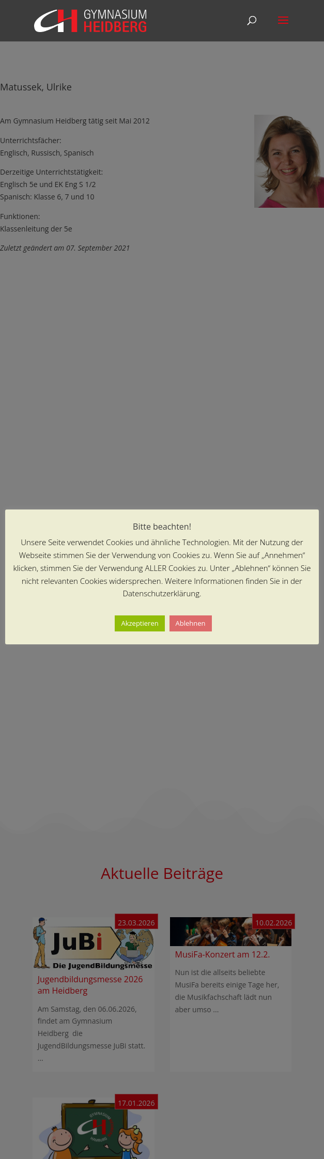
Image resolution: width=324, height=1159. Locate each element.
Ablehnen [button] (191, 623)
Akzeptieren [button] (139, 623)
